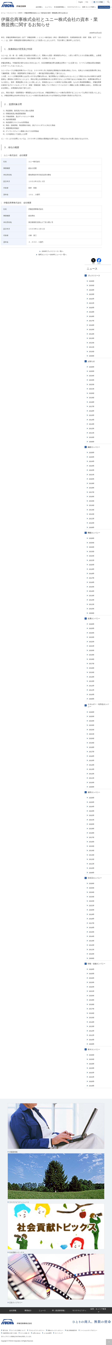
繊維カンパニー (94, 447)
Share (99, 263)
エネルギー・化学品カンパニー (98, 705)
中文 (87, 2)
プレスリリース (94, 275)
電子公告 (5, 1330)
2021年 (91, 303)
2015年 (91, 329)
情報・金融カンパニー (96, 963)
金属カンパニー (94, 618)
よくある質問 (48, 1333)
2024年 (91, 290)
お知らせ (91, 361)
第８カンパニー (94, 1049)
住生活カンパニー (95, 878)
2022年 (91, 299)
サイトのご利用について (18, 1330)
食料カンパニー (94, 792)
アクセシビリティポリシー (36, 1330)
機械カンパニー (94, 533)
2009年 (91, 356)
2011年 (91, 347)
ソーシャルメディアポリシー (88, 1330)
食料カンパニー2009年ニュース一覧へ (52, 254)
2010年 (91, 351)
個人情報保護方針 (71, 1330)
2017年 (91, 320)
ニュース (92, 268)
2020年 (91, 307)
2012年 (91, 343)
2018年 (91, 316)
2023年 (91, 294)
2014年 (91, 334)
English (81, 2)
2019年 (91, 312)
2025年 (91, 285)
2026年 (91, 281)
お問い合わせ (36, 1333)
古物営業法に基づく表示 (10, 1333)
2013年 (91, 338)
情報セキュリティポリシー (55, 1330)
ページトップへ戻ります (109, 1342)
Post (93, 263)
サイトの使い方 (24, 1333)
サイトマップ (59, 1333)
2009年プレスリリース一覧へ (52, 251)
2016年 (91, 325)
